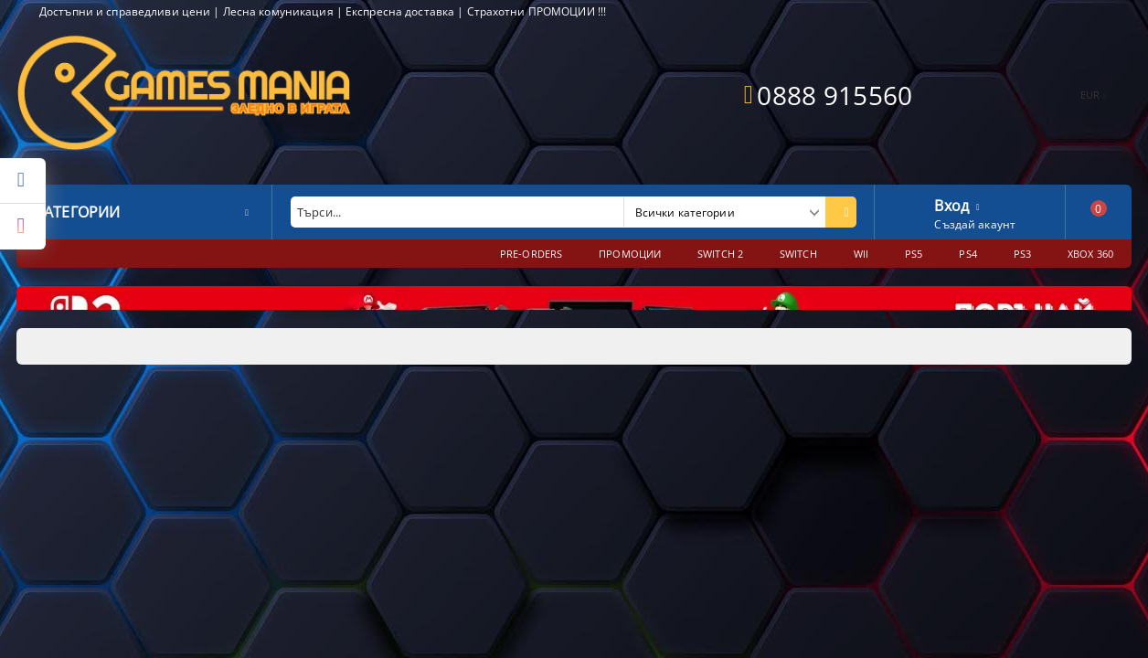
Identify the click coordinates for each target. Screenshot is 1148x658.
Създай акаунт (974, 224)
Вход (951, 204)
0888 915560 (834, 95)
